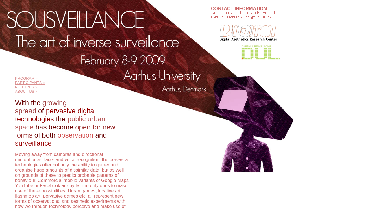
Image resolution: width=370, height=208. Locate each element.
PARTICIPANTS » (30, 83)
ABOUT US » (26, 91)
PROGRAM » (26, 78)
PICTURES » (26, 87)
